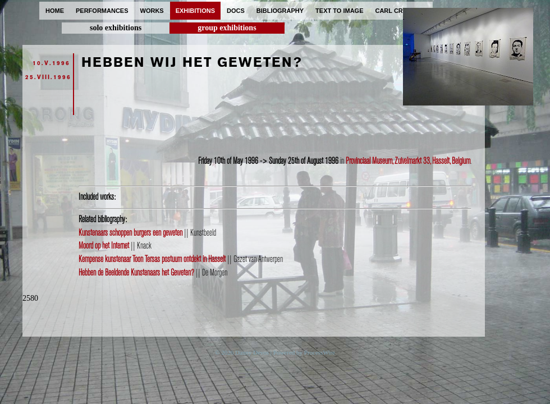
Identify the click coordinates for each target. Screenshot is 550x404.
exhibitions (195, 10)
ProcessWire (319, 352)
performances (102, 10)
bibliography (280, 10)
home (54, 10)
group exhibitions (227, 28)
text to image (339, 10)
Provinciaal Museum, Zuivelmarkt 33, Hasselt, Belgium (408, 161)
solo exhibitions (115, 28)
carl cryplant (401, 10)
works (152, 10)
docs (236, 10)
